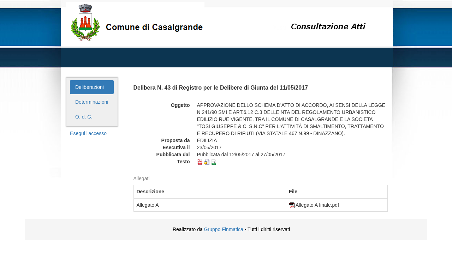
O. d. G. (84, 117)
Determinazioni (91, 102)
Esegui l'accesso (88, 133)
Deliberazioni (89, 87)
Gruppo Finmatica (223, 229)
